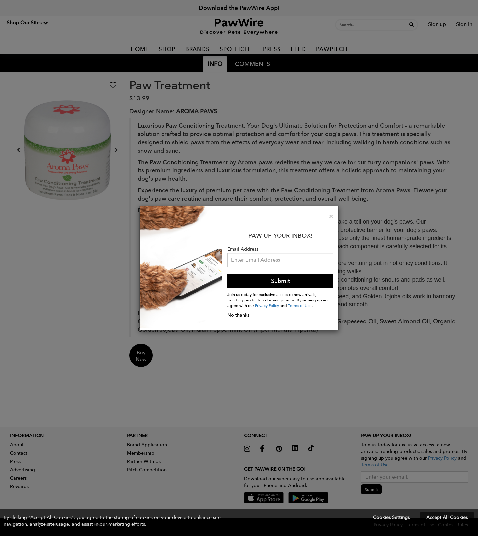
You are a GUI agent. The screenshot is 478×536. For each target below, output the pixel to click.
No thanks (238, 315)
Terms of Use (300, 305)
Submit (280, 281)
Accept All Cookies (447, 517)
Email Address (242, 249)
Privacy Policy (267, 305)
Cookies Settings (391, 517)
